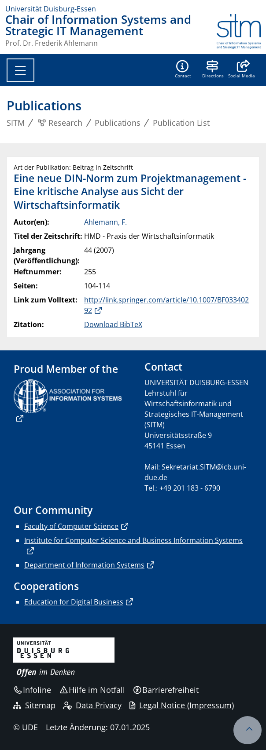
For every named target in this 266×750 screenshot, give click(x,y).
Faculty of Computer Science (71, 526)
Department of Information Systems (84, 565)
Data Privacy (92, 705)
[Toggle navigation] (20, 70)
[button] (241, 70)
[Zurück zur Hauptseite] (239, 31)
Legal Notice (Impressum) (181, 705)
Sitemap (34, 705)
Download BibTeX (113, 324)
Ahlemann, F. (105, 222)
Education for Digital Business (73, 602)
